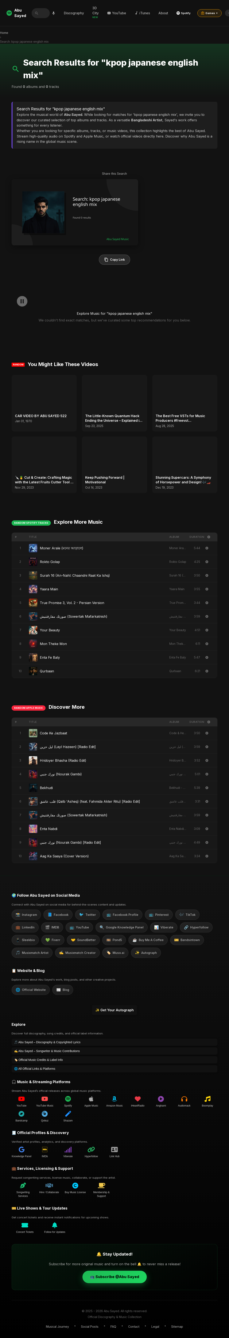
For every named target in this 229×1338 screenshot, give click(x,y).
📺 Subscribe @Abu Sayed (114, 1277)
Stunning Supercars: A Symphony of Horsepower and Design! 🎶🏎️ (183, 479)
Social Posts (89, 1326)
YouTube (117, 13)
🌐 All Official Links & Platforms (34, 1068)
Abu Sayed (16, 13)
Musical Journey (57, 1326)
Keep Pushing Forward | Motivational (104, 479)
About (163, 13)
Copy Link (114, 260)
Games (209, 13)
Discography (74, 13)
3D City (96, 12)
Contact (133, 1326)
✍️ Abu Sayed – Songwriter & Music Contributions (47, 1051)
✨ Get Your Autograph (114, 1010)
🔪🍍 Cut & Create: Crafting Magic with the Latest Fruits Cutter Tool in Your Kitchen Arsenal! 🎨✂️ (44, 480)
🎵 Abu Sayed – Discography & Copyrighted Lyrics (47, 1042)
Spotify (184, 13)
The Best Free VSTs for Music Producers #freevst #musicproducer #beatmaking (181, 418)
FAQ (113, 1326)
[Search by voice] (54, 13)
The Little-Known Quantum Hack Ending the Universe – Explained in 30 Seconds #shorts (113, 418)
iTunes (142, 13)
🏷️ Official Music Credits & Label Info (38, 1060)
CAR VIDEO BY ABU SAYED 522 (41, 416)
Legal (155, 1326)
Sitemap (177, 1326)
